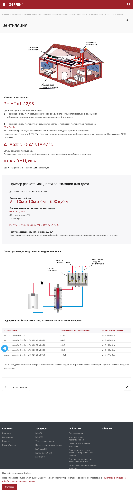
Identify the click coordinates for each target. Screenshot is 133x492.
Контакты (6, 433)
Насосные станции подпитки (48, 445)
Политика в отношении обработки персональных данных (81, 452)
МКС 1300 (40, 457)
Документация (76, 433)
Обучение (107, 428)
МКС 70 (38, 433)
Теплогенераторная (44, 441)
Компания (7, 428)
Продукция (41, 428)
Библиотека (75, 428)
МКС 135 (39, 437)
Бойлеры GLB (41, 449)
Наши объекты (9, 445)
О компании (7, 437)
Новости (6, 441)
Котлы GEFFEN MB (43, 453)
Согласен (9, 487)
